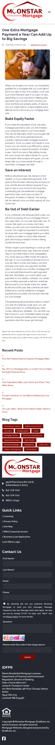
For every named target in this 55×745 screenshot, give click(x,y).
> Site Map (7, 526)
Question (7, 622)
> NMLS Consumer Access (15, 531)
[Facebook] (4, 739)
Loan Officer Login (11, 542)
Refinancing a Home (39, 45)
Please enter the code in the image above (24, 645)
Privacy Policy (12, 617)
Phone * (6, 592)
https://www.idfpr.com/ (14, 682)
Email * (6, 581)
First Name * (9, 558)
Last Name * (9, 570)
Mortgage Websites (12, 728)
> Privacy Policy (10, 521)
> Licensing (7, 516)
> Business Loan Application (16, 537)
